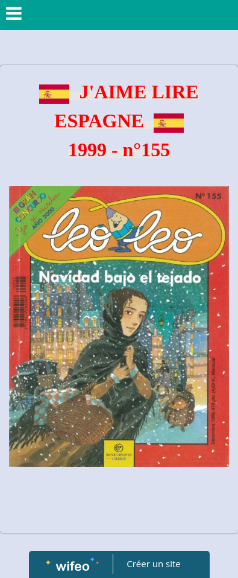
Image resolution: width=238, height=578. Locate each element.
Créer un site (153, 563)
